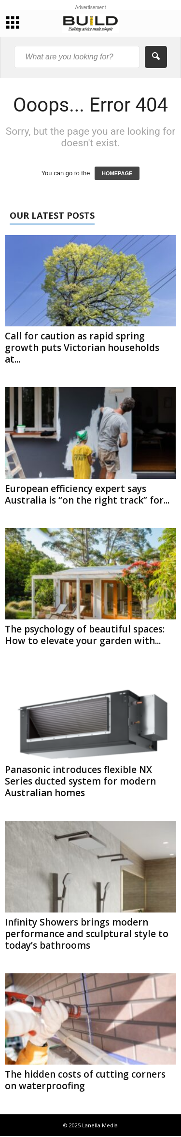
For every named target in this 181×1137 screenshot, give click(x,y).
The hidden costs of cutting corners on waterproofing (85, 1080)
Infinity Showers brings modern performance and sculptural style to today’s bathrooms (86, 934)
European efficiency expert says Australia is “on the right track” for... (87, 494)
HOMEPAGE (117, 173)
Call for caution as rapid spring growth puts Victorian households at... (82, 347)
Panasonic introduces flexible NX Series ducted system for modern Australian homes (80, 781)
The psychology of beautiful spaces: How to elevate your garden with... (85, 635)
